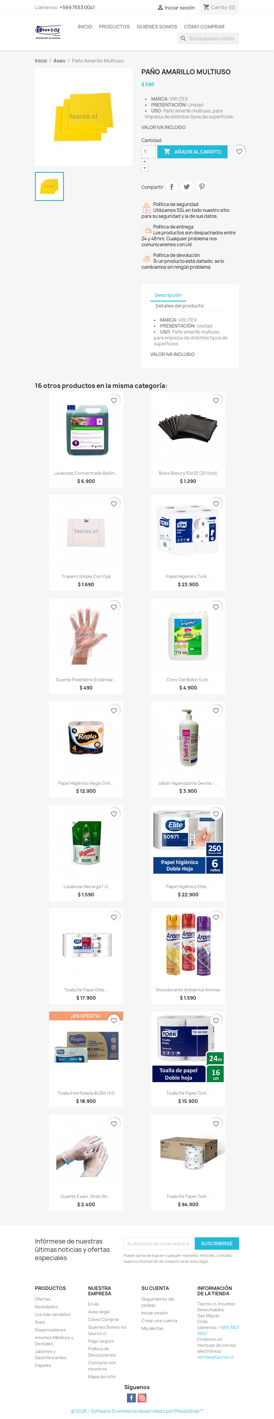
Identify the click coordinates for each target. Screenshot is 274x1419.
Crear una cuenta (159, 1320)
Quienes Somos (157, 26)
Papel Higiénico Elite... (188, 886)
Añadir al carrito (192, 152)
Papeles (43, 1365)
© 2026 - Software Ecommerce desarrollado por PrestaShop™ (137, 1411)
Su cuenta (155, 1288)
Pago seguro (101, 1341)
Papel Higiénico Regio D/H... (86, 783)
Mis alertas (152, 1328)
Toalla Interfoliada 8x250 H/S (86, 1093)
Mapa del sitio (102, 1376)
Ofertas (43, 1299)
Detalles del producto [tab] (180, 306)
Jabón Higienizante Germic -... (188, 783)
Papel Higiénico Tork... (188, 576)
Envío (93, 1304)
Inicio (85, 26)
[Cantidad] (148, 151)
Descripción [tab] (168, 295)
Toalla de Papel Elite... (86, 990)
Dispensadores (50, 1330)
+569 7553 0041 (77, 7)
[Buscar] (208, 38)
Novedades (46, 1307)
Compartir (172, 187)
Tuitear (187, 187)
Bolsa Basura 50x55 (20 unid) (188, 473)
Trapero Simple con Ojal (86, 576)
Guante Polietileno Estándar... (86, 679)
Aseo (40, 1322)
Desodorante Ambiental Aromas (188, 990)
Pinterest (202, 187)
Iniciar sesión (154, 1313)
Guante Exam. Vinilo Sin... (86, 1196)
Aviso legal (98, 1312)
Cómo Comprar (204, 26)
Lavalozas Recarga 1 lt (86, 886)
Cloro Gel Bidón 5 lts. (188, 679)
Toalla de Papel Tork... (188, 1093)
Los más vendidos (53, 1314)
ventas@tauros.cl (215, 1357)
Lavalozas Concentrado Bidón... (86, 473)
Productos (114, 26)
